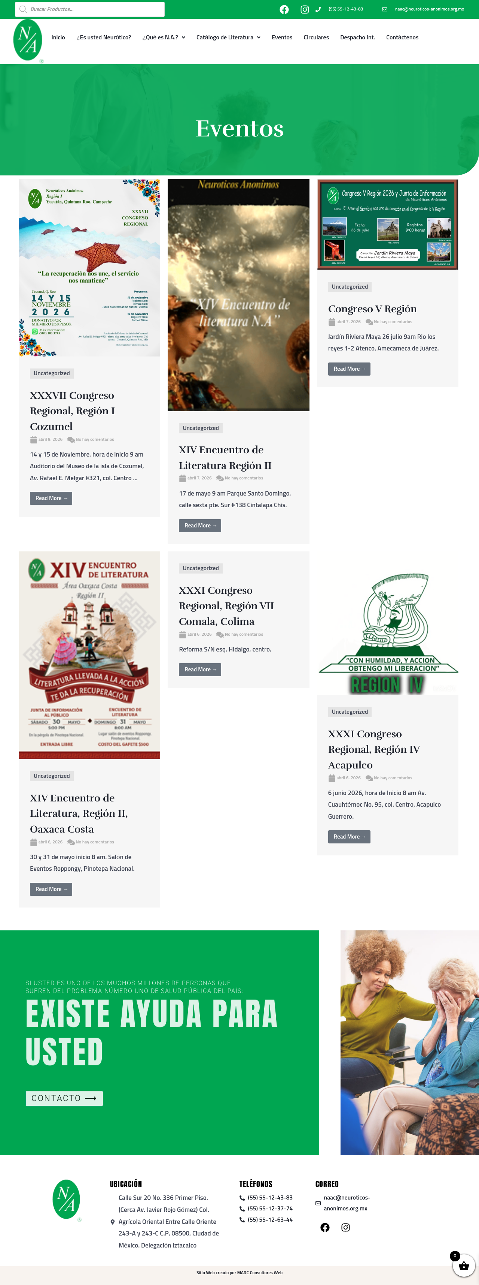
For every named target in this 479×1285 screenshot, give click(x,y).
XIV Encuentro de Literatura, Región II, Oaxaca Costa (88, 813)
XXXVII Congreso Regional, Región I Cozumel (80, 410)
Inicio (58, 37)
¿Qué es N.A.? (163, 37)
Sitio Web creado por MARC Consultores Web (239, 1273)
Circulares (316, 37)
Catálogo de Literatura (228, 37)
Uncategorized (53, 373)
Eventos (282, 37)
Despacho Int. (357, 37)
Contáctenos (402, 37)
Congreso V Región (381, 308)
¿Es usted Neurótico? (103, 37)
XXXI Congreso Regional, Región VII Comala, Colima (236, 605)
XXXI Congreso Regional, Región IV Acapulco (382, 749)
